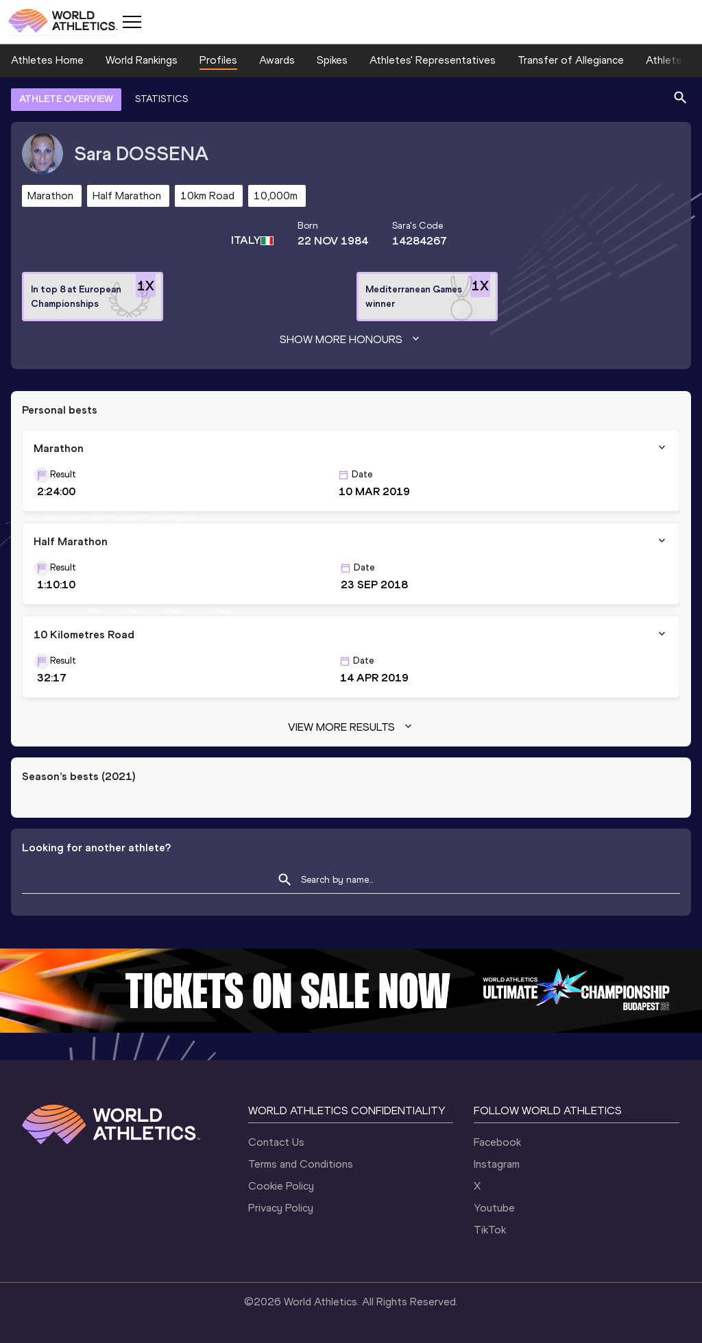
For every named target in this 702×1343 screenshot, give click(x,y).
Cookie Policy (281, 1185)
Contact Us (276, 1142)
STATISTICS (161, 99)
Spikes (332, 59)
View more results (351, 727)
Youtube (494, 1207)
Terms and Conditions (300, 1163)
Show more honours (351, 339)
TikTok (490, 1229)
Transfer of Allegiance (571, 59)
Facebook (497, 1142)
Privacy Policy (280, 1207)
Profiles (218, 59)
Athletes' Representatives (433, 59)
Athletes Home (47, 59)
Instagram (497, 1163)
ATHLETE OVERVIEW (66, 99)
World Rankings (142, 59)
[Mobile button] (131, 22)
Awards (277, 59)
